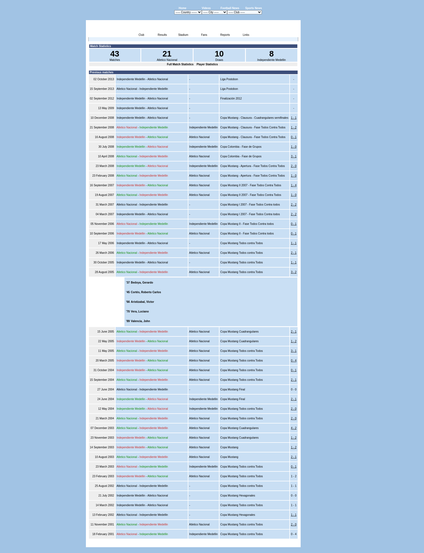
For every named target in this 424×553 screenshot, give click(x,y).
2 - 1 (294, 252)
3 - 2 (294, 272)
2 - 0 (294, 166)
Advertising (234, 544)
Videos (206, 8)
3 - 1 (294, 156)
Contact (291, 544)
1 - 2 (294, 127)
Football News (230, 8)
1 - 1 (294, 117)
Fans (204, 34)
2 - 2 (294, 204)
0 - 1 (294, 137)
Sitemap (278, 544)
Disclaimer (262, 544)
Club (141, 34)
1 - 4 (294, 185)
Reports (225, 34)
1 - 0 (294, 146)
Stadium (183, 34)
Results (162, 34)
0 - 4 (294, 360)
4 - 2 (294, 428)
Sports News (253, 8)
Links (246, 34)
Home (182, 8)
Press (248, 544)
